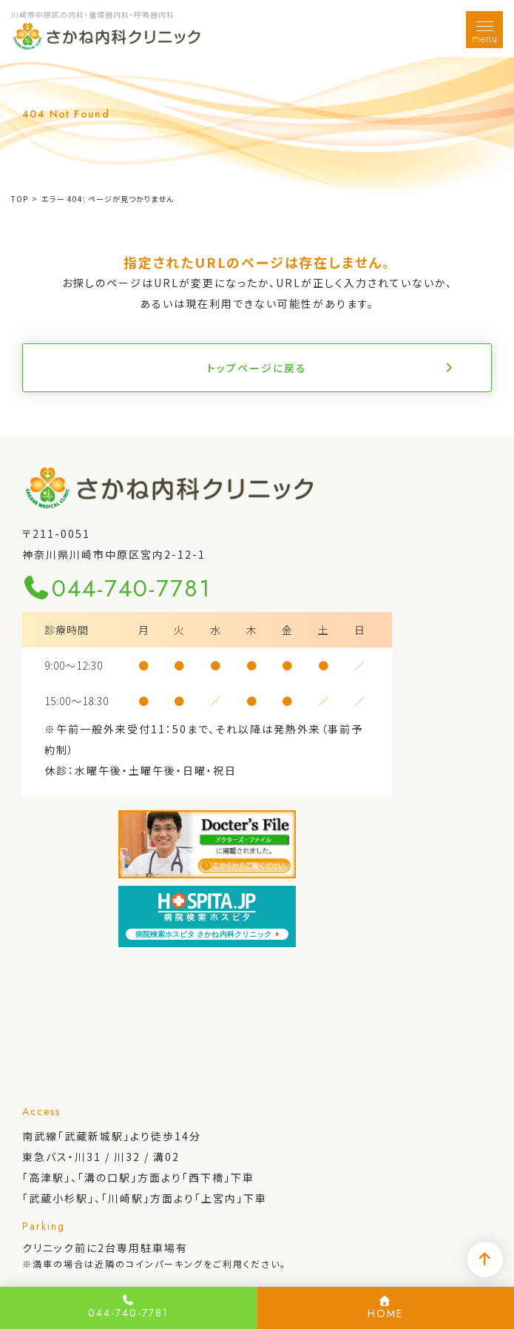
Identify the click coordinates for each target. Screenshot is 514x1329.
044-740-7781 (117, 588)
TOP (19, 198)
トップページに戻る (257, 367)
